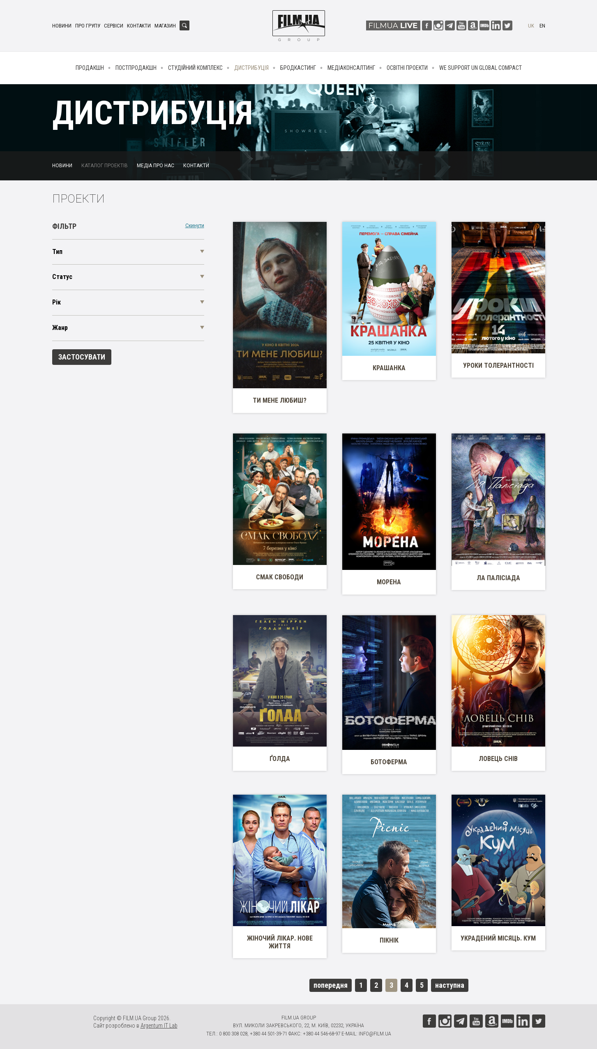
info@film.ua (375, 1034)
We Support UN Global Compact (480, 68)
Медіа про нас (155, 165)
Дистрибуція (251, 68)
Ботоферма (389, 762)
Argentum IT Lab (159, 1025)
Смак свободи (279, 577)
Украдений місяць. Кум (498, 938)
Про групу (87, 26)
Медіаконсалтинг (351, 68)
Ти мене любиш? (280, 400)
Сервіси (113, 26)
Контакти (139, 26)
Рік (56, 302)
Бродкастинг (298, 68)
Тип (57, 252)
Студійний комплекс (195, 68)
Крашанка (389, 368)
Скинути (194, 225)
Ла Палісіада (498, 578)
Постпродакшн (136, 68)
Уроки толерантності (498, 365)
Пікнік (389, 940)
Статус (62, 277)
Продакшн (90, 68)
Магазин (165, 26)
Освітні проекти (407, 68)
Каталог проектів (104, 165)
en (542, 26)
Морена (389, 582)
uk (531, 26)
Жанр (60, 328)
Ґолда (280, 759)
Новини (61, 26)
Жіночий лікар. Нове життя (280, 942)
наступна (449, 985)
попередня (330, 985)
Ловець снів (498, 759)
